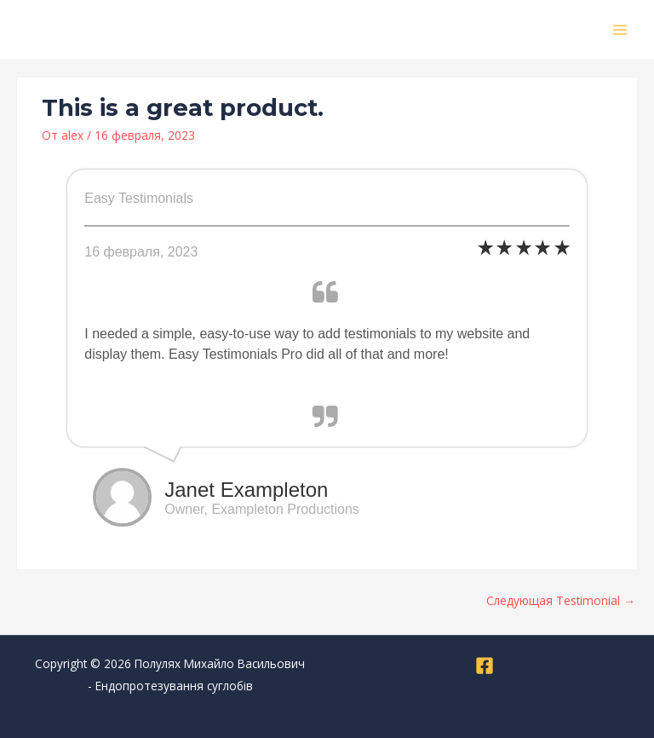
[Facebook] (484, 665)
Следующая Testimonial (560, 600)
